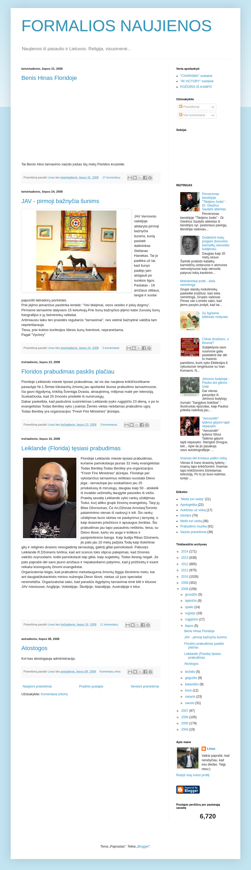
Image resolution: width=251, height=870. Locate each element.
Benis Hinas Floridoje (49, 78)
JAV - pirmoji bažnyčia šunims (60, 201)
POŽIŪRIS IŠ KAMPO (196, 87)
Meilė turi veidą (191, 521)
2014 (185, 551)
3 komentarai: (109, 424)
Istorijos (185, 515)
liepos (189, 626)
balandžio (192, 684)
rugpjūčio (192, 619)
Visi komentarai (192, 115)
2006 (185, 717)
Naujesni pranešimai (37, 686)
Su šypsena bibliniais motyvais (215, 315)
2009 (185, 583)
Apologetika (188, 505)
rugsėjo (191, 613)
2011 (185, 570)
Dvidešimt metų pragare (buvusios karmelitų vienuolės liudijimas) (216, 243)
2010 (185, 576)
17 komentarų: (111, 177)
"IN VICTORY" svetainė (197, 81)
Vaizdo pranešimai (193, 532)
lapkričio (191, 601)
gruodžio (191, 594)
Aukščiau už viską (193, 510)
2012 (185, 564)
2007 (185, 711)
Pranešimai (189, 107)
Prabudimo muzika (193, 526)
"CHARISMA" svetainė (196, 76)
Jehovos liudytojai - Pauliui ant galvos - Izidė (215, 383)
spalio (189, 607)
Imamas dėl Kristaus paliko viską (203, 458)
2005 (185, 723)
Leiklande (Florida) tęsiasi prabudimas (71, 448)
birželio (190, 672)
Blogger (143, 846)
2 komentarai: (111, 347)
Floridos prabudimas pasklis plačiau (68, 371)
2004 (185, 729)
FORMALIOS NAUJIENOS (116, 26)
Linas (211, 749)
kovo (189, 690)
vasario (190, 696)
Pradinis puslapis (91, 686)
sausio (190, 703)
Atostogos (34, 648)
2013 (185, 558)
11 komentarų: (109, 624)
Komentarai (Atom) (54, 694)
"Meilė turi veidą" (192, 499)
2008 (185, 589)
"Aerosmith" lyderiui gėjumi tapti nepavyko (216, 422)
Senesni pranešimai (145, 686)
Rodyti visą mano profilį (192, 775)
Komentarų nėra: (111, 671)
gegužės (191, 678)
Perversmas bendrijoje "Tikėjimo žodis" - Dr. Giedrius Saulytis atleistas (214, 201)
